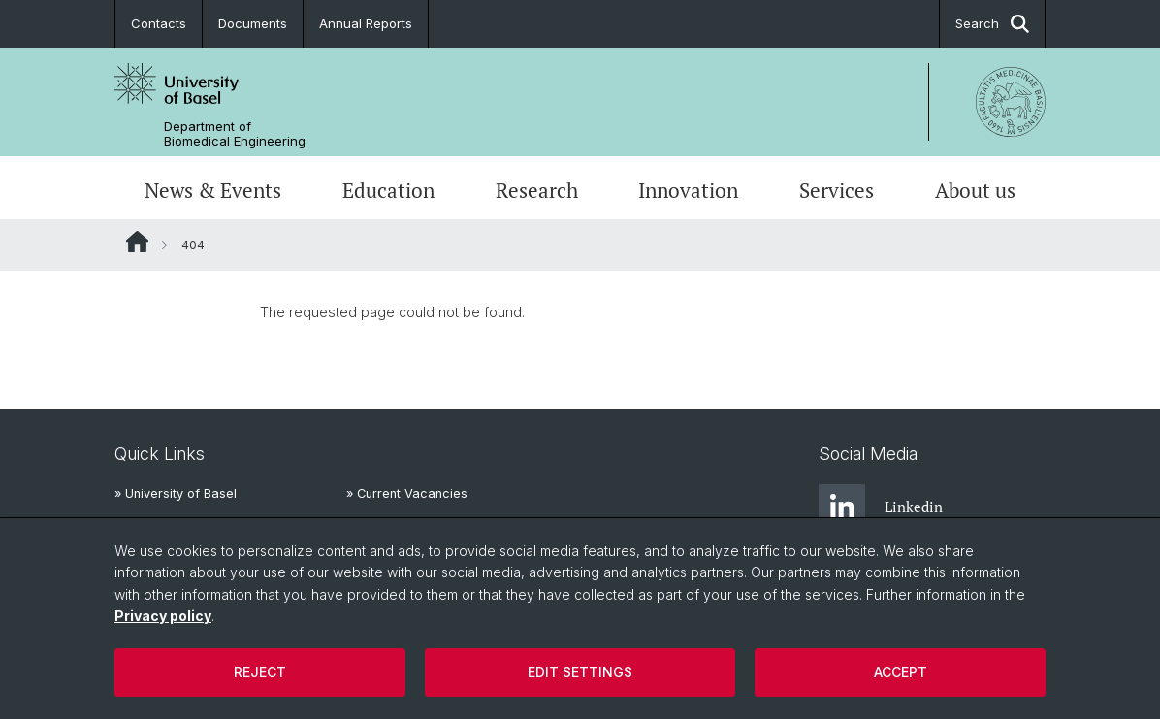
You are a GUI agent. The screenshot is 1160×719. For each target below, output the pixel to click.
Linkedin (881, 507)
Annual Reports (365, 23)
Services (836, 190)
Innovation (688, 190)
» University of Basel (175, 493)
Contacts (158, 23)
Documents (252, 23)
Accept (900, 672)
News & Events (213, 190)
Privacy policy (162, 615)
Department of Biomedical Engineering (235, 133)
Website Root (137, 241)
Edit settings (580, 672)
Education (388, 190)
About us (975, 190)
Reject (260, 672)
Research (537, 190)
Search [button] (992, 24)
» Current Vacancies (406, 493)
